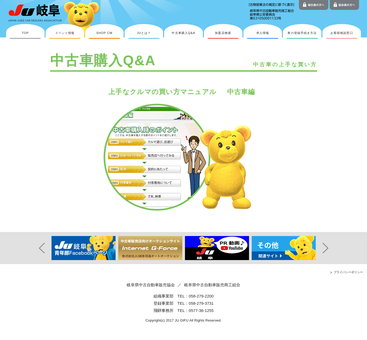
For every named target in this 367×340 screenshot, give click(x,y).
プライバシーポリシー (348, 272)
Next (327, 248)
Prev (39, 248)
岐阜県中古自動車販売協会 (151, 285)
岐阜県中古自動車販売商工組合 (212, 285)
